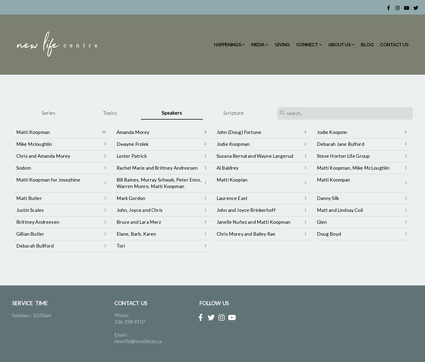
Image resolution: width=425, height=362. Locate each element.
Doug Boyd (329, 234)
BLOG (367, 44)
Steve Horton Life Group (343, 156)
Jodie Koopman (233, 144)
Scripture (233, 113)
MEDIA (259, 44)
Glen (322, 222)
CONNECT (309, 44)
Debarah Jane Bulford (340, 144)
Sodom (23, 168)
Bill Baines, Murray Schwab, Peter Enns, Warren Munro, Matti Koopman (159, 183)
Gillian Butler (30, 234)
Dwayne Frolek (133, 144)
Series (48, 113)
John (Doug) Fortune (239, 132)
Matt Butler (29, 198)
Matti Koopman (33, 132)
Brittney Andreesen (37, 222)
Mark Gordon (131, 198)
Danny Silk (328, 198)
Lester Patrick (132, 156)
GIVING (282, 44)
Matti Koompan (333, 180)
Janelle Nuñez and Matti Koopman (253, 222)
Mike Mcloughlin (34, 144)
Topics (110, 113)
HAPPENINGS (229, 44)
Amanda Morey (133, 132)
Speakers (172, 113)
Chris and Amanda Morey (43, 156)
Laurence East (232, 198)
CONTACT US (394, 44)
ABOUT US (341, 44)
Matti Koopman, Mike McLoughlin (353, 168)
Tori (121, 246)
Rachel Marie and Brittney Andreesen (157, 168)
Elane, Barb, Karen (136, 234)
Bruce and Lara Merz (139, 222)
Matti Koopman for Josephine (48, 180)
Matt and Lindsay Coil (340, 210)
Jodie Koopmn (332, 132)
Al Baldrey (228, 168)
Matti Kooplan (232, 180)
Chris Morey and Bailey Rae (246, 234)
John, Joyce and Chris (140, 210)
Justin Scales (30, 210)
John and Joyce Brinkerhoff (246, 210)
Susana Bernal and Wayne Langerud (255, 156)
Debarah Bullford (35, 246)
